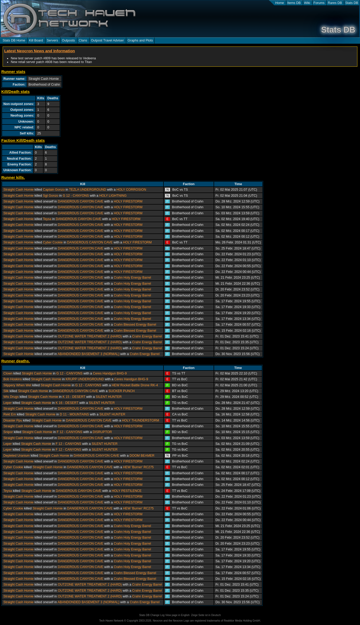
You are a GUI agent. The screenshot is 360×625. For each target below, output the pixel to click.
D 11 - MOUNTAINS (74, 414)
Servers (52, 40)
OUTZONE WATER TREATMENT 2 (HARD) (90, 336)
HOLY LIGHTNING (112, 195)
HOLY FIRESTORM (128, 201)
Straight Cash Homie (18, 189)
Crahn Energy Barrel (147, 336)
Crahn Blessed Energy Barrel (135, 324)
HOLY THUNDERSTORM (140, 420)
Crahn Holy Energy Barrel (132, 277)
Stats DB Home (14, 40)
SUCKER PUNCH (121, 391)
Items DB (294, 3)
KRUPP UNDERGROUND (85, 379)
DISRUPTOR (102, 432)
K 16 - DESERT (67, 403)
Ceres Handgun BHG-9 (110, 373)
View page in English (177, 615)
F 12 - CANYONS (69, 432)
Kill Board (36, 40)
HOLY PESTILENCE (127, 491)
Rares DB (335, 3)
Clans (83, 40)
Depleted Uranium (16, 455)
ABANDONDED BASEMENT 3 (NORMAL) (88, 354)
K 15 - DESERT (73, 397)
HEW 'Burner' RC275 (138, 467)
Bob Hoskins (12, 379)
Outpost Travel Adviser (107, 40)
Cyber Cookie (53, 242)
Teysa (47, 219)
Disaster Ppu (12, 420)
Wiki (307, 3)
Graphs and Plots (140, 40)
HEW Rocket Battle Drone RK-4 (135, 385)
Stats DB (351, 3)
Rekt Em (9, 414)
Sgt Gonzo (50, 195)
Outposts (68, 40)
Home (279, 3)
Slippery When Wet (17, 385)
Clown (8, 373)
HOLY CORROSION (131, 189)
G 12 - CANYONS (76, 195)
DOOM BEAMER (142, 455)
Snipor (8, 432)
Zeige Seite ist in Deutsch (206, 615)
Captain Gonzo (54, 189)
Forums (319, 3)
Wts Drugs (11, 397)
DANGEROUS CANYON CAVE (80, 201)
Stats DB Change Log (152, 615)
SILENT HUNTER (109, 397)
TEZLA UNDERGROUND (87, 189)
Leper (7, 403)
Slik (6, 391)
